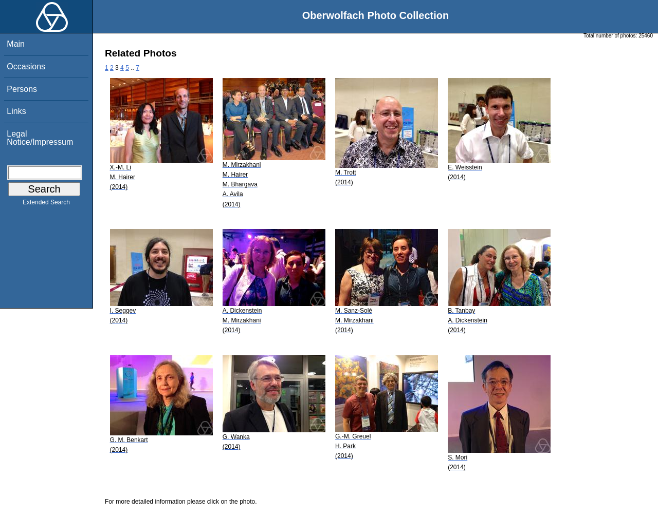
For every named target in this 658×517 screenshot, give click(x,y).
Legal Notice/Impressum (40, 137)
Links (16, 111)
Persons (22, 89)
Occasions (26, 66)
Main (16, 44)
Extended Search (46, 204)
